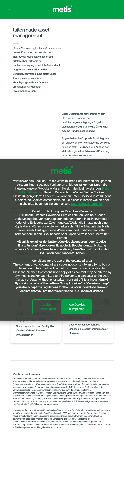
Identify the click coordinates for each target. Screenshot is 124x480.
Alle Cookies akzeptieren (77, 307)
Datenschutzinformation (87, 203)
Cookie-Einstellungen (47, 307)
